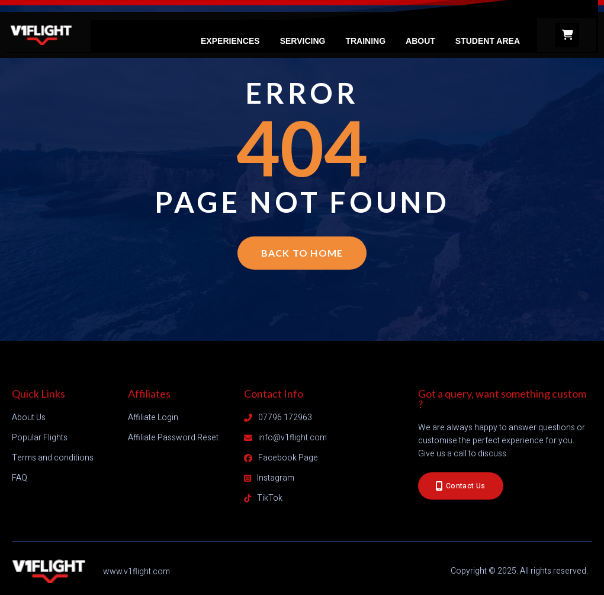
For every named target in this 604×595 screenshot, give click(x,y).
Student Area (487, 41)
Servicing (303, 41)
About (420, 41)
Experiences (230, 41)
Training (365, 41)
